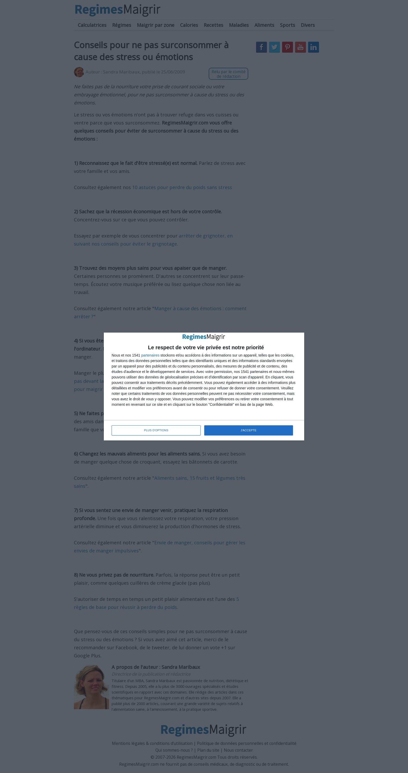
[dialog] (204, 386)
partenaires (150, 355)
